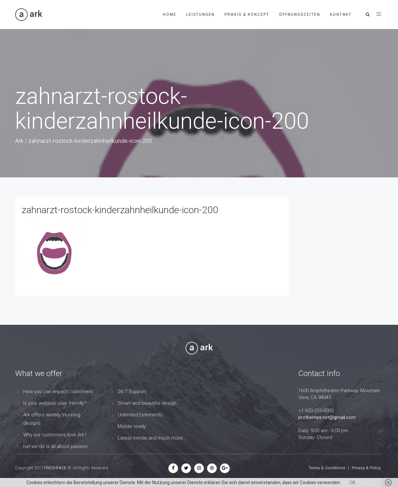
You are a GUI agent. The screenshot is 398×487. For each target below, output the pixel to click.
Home (169, 14)
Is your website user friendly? (55, 403)
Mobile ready (132, 426)
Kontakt (341, 14)
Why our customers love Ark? (55, 435)
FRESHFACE (55, 467)
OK (352, 482)
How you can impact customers (58, 391)
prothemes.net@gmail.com (327, 417)
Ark (19, 140)
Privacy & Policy (366, 467)
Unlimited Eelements (140, 415)
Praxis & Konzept (246, 14)
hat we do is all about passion (55, 446)
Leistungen (200, 14)
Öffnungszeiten (299, 14)
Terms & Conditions (327, 467)
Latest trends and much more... (152, 438)
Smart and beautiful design (147, 403)
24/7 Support (132, 391)
